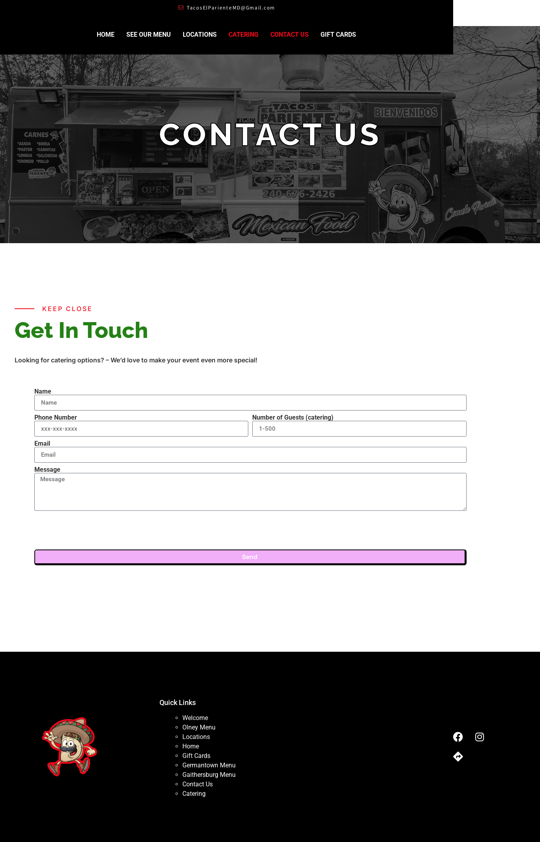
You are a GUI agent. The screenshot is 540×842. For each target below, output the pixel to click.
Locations (245, 34)
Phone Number (55, 417)
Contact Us (330, 34)
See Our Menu (196, 34)
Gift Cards (376, 34)
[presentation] (94, 530)
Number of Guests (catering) (293, 417)
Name (42, 391)
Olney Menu (199, 727)
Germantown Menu (209, 765)
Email (42, 444)
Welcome (195, 718)
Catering (286, 34)
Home (155, 34)
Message (47, 470)
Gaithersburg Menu (209, 774)
